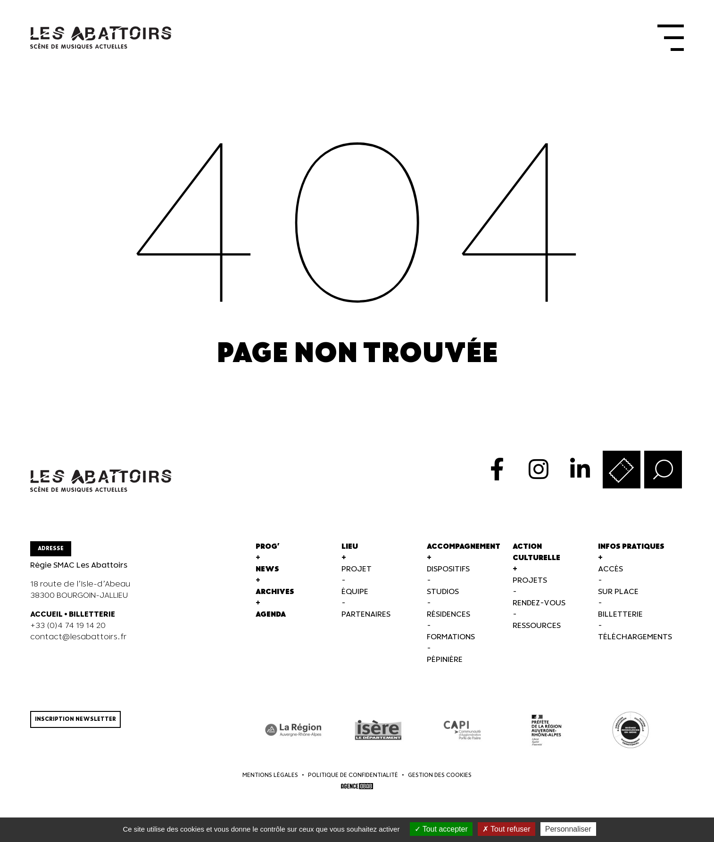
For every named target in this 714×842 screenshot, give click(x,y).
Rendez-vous (539, 603)
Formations (451, 637)
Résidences (448, 614)
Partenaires (365, 614)
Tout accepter (441, 829)
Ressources (537, 625)
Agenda (271, 614)
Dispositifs (448, 569)
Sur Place (618, 591)
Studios (443, 591)
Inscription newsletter (75, 719)
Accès (610, 569)
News (267, 569)
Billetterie (620, 614)
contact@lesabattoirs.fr (78, 637)
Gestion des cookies (440, 775)
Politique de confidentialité (353, 775)
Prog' (268, 546)
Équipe (354, 591)
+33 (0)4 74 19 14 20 (68, 625)
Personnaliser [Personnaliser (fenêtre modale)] (568, 829)
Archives (275, 591)
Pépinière (445, 659)
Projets (530, 580)
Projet (356, 569)
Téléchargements (635, 637)
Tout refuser (506, 829)
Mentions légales (270, 775)
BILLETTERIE (92, 614)
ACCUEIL (46, 614)
